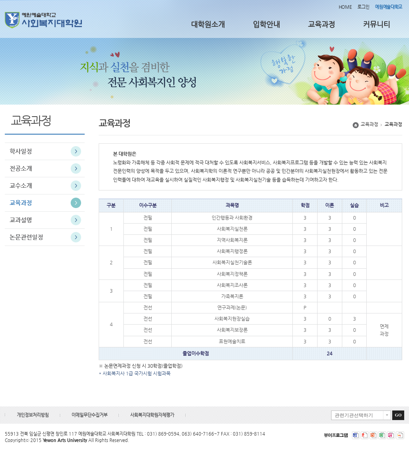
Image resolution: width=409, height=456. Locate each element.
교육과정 (321, 24)
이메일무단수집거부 (89, 415)
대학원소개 (208, 24)
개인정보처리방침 (33, 415)
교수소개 (21, 185)
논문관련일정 (26, 237)
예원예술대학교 (388, 7)
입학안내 (266, 24)
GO (398, 414)
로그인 (363, 7)
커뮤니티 (376, 24)
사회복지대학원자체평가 (152, 415)
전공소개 (21, 168)
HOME (345, 7)
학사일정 (21, 151)
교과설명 (21, 219)
